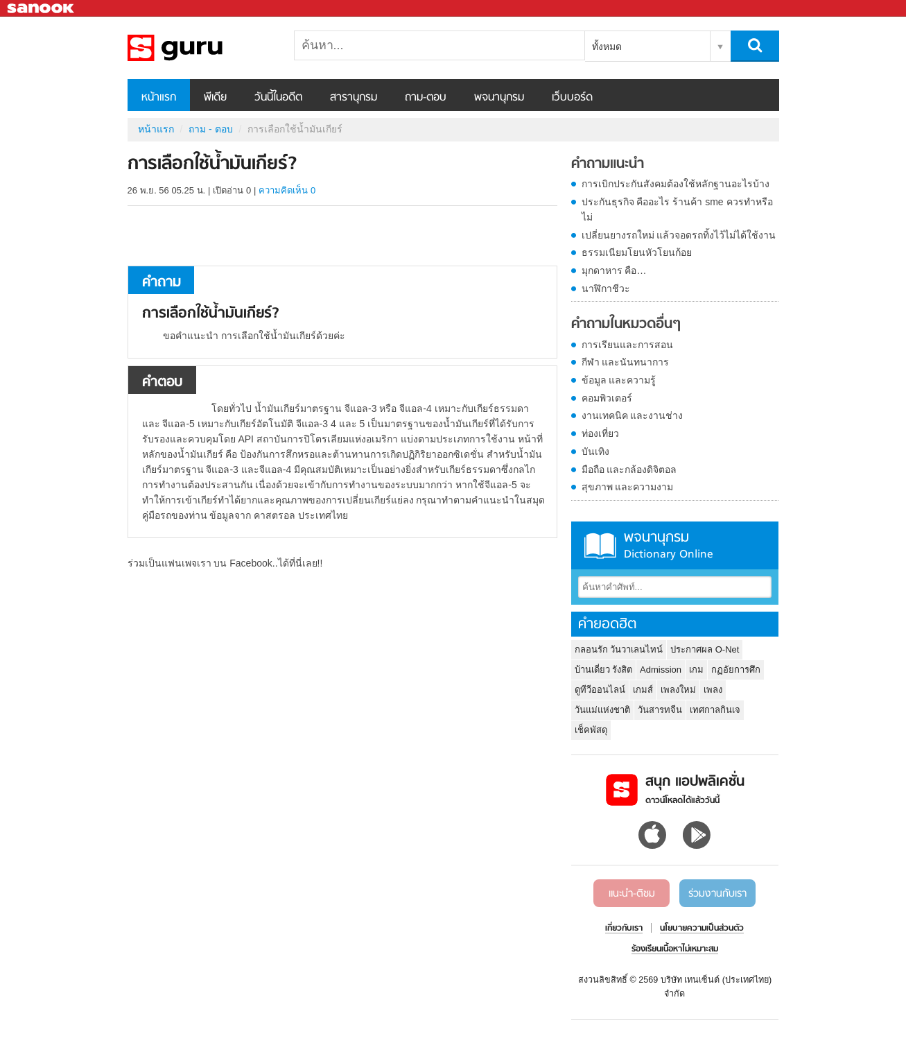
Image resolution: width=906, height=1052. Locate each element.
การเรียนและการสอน (627, 344)
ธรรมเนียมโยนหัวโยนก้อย (637, 252)
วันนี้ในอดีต (278, 98)
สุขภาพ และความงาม (628, 486)
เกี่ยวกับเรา (624, 928)
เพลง (713, 689)
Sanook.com (41, 8)
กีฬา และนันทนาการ (626, 362)
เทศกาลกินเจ (715, 710)
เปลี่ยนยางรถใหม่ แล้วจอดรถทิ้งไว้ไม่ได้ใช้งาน (679, 235)
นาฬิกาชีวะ (606, 288)
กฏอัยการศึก (735, 669)
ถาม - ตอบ (210, 129)
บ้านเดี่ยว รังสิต (604, 669)
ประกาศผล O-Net (704, 649)
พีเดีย (215, 98)
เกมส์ (643, 689)
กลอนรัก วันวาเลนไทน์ (619, 649)
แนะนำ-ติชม (632, 894)
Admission (660, 669)
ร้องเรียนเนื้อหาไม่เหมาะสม (674, 949)
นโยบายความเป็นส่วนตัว (702, 928)
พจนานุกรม (499, 98)
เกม (696, 669)
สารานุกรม (353, 98)
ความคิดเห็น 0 (287, 190)
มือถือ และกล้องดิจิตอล (629, 469)
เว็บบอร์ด (572, 98)
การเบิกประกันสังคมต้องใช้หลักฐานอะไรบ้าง (675, 183)
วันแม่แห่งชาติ (602, 710)
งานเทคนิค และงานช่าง (632, 415)
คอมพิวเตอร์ (607, 398)
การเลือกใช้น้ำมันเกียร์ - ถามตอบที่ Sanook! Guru (200, 48)
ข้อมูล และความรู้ (619, 380)
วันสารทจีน (660, 710)
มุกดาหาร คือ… (614, 270)
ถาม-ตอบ (425, 98)
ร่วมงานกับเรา (717, 894)
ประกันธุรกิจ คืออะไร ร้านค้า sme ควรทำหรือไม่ (677, 209)
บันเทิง (595, 451)
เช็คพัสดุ (591, 730)
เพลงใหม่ (678, 689)
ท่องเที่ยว (600, 433)
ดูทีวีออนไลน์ (600, 689)
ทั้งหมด (607, 46)
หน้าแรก (158, 98)
